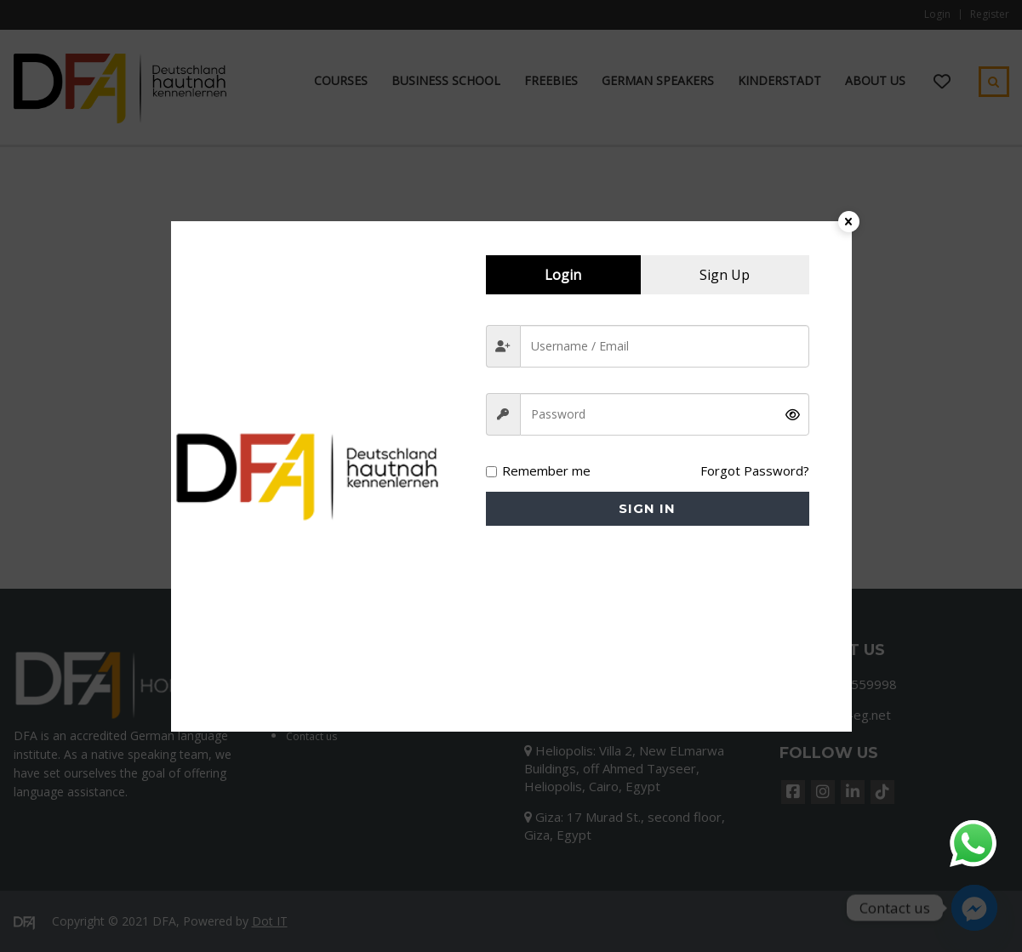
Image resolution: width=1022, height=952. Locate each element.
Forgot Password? (754, 470)
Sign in (647, 508)
